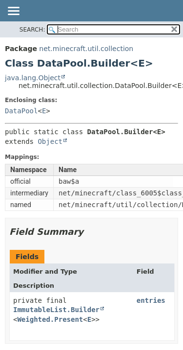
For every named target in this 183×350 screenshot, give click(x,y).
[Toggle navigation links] (13, 11)
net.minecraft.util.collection (86, 48)
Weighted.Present (50, 319)
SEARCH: (32, 29)
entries (151, 300)
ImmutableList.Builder (56, 310)
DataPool (21, 111)
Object (50, 141)
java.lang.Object (33, 78)
